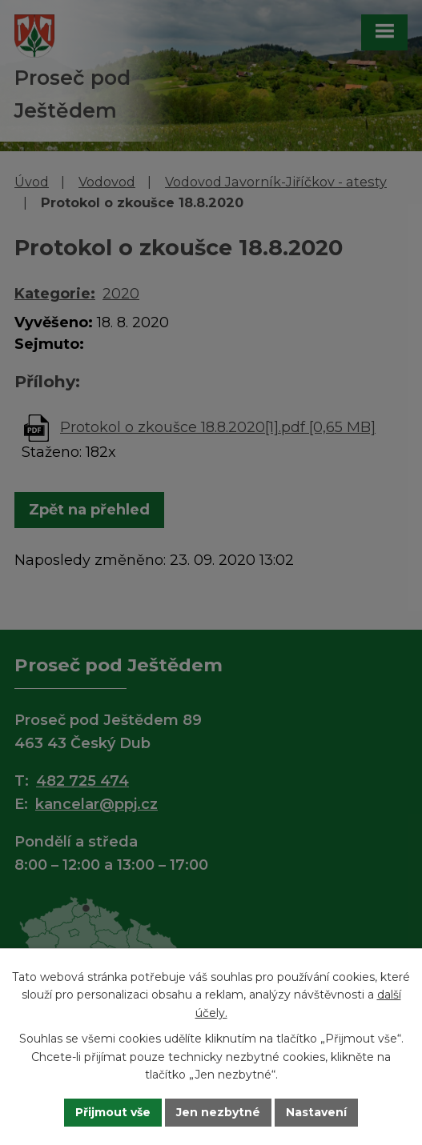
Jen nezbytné (218, 1112)
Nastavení (316, 1112)
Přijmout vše (113, 1112)
